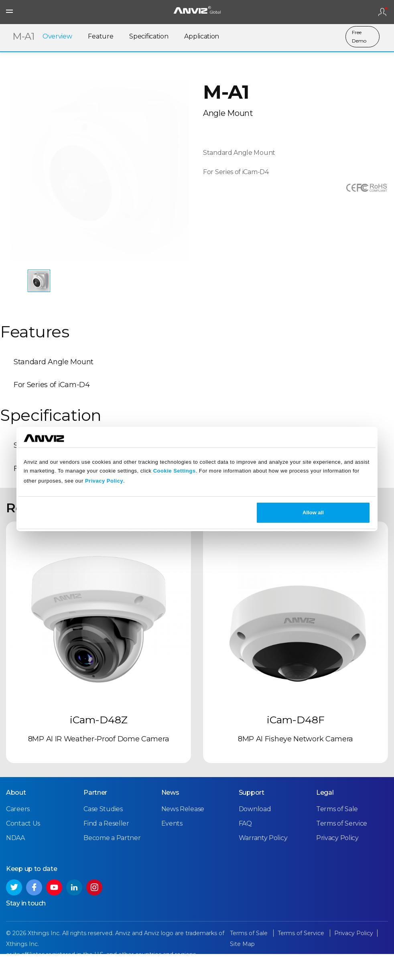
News (170, 796)
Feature (100, 37)
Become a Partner (111, 842)
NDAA (15, 842)
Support (251, 796)
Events (172, 828)
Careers (18, 813)
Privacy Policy (104, 481)
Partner (95, 796)
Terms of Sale (337, 813)
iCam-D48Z (99, 724)
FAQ (245, 828)
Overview (57, 37)
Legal (325, 796)
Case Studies (102, 813)
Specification (148, 37)
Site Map (242, 948)
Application (201, 37)
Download (255, 813)
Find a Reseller (106, 828)
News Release (182, 813)
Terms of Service (341, 828)
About (16, 796)
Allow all (313, 512)
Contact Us (23, 828)
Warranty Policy (263, 842)
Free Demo (359, 37)
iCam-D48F (296, 724)
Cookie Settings (174, 471)
